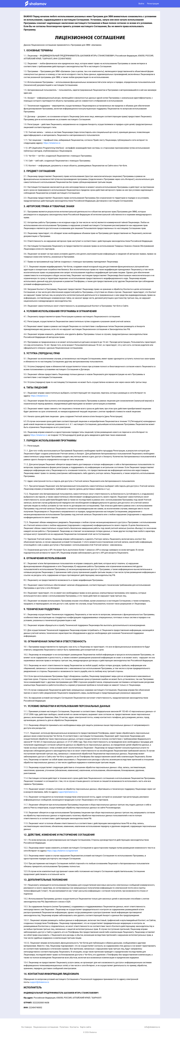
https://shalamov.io (51, 143)
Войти (141, 3)
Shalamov (93, 1032)
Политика (63, 1027)
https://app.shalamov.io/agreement (62, 851)
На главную (26, 1027)
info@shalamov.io (152, 1027)
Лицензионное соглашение (45, 1027)
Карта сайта (85, 1027)
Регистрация (153, 3)
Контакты (74, 1027)
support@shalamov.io (67, 792)
